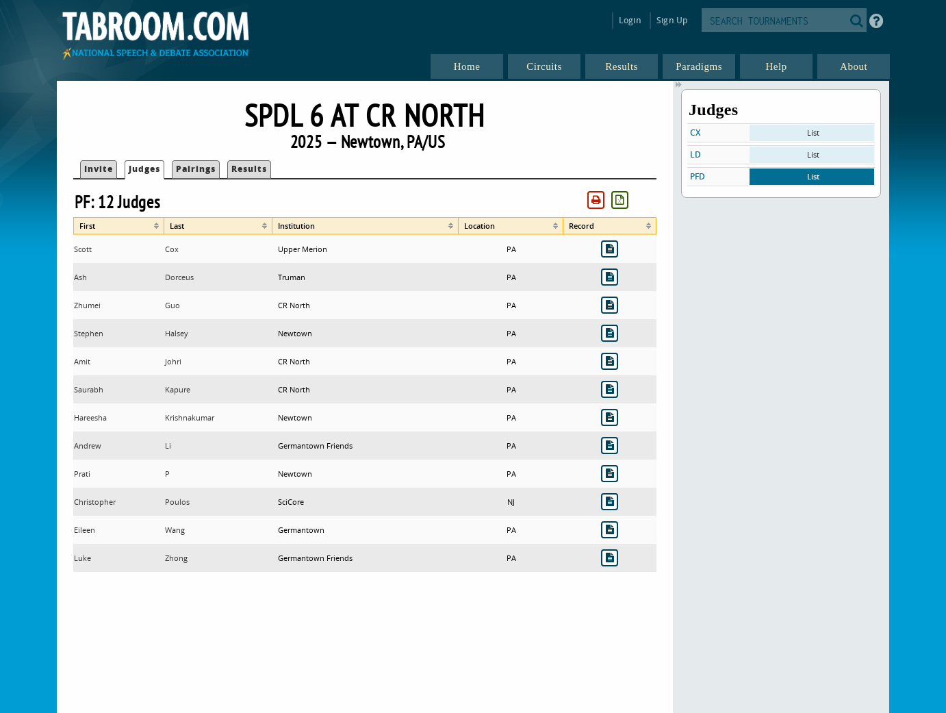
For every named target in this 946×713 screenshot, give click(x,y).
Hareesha (90, 417)
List (813, 132)
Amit (82, 361)
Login (630, 20)
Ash (80, 277)
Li (168, 445)
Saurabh (88, 389)
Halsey (176, 333)
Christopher (95, 502)
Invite (98, 169)
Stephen (88, 333)
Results (249, 169)
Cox (172, 249)
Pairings (196, 169)
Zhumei (87, 305)
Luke (82, 558)
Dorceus (179, 277)
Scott (83, 249)
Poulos (177, 502)
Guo (172, 305)
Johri (173, 361)
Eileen (84, 530)
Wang (175, 530)
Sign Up (671, 20)
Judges (144, 169)
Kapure (177, 389)
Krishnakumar (189, 417)
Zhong (176, 558)
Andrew (87, 445)
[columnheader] (118, 226)
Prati (82, 473)
